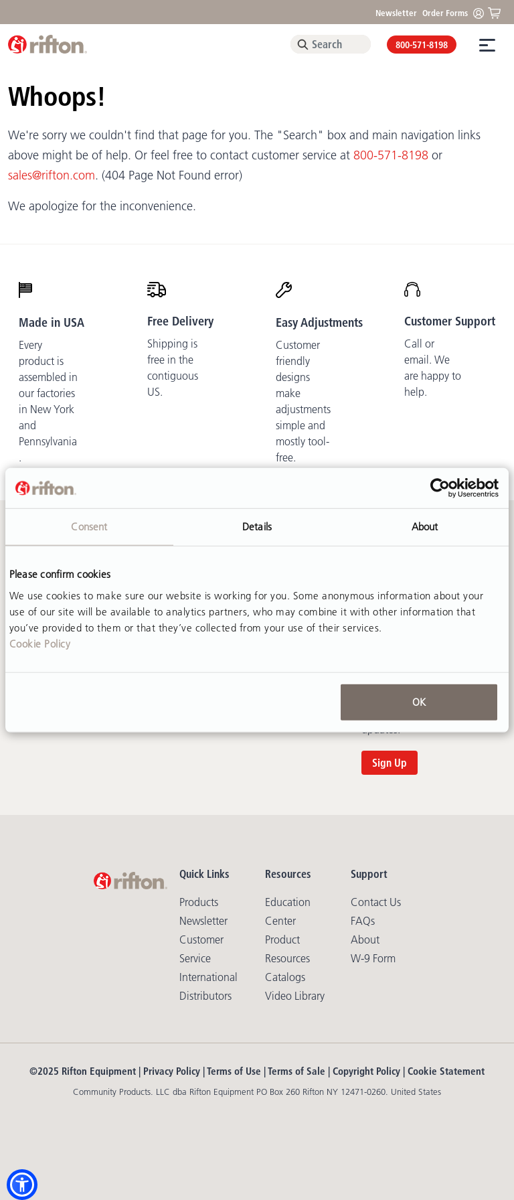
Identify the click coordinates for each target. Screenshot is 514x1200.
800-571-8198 (422, 45)
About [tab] (425, 526)
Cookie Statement (446, 1071)
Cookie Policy (40, 643)
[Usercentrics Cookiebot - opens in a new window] (440, 488)
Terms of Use (234, 1071)
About (365, 939)
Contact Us (376, 902)
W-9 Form (373, 958)
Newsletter (396, 12)
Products (198, 902)
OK (419, 701)
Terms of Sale (296, 1071)
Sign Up (389, 762)
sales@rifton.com (51, 175)
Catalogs (285, 977)
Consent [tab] (89, 526)
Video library (295, 995)
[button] (22, 1185)
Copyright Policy (366, 1071)
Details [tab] (257, 526)
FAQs (363, 920)
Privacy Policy (171, 1071)
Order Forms (445, 12)
